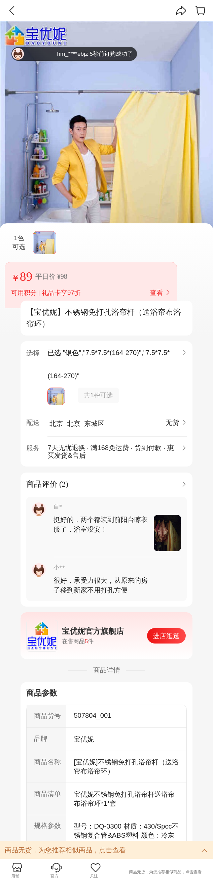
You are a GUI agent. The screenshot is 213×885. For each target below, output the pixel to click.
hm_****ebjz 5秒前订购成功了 (72, 54)
